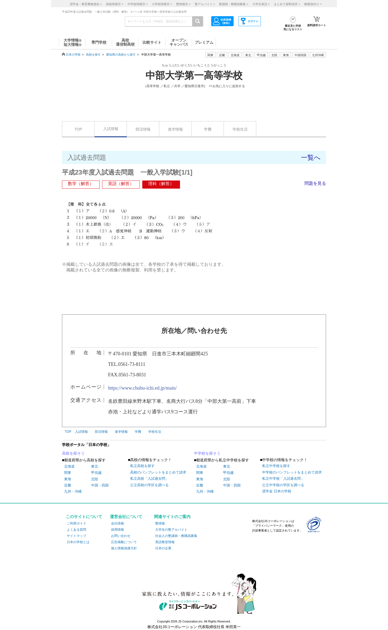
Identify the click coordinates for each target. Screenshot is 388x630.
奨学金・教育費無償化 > (86, 4)
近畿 (67, 485)
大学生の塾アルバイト (171, 530)
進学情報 (175, 129)
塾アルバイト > (205, 4)
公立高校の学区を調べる (149, 485)
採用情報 (117, 530)
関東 (67, 473)
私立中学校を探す (276, 466)
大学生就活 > (261, 4)
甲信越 (96, 473)
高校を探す (93, 54)
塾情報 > (183, 4)
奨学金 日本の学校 (276, 491)
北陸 (94, 479)
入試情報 (110, 129)
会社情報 (117, 523)
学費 (208, 129)
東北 (94, 466)
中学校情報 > (137, 4)
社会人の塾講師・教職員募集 (176, 536)
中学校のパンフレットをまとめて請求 (292, 472)
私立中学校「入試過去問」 (283, 478)
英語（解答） (121, 183)
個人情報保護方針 (124, 548)
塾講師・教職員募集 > (233, 4)
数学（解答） (81, 183)
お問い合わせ (120, 536)
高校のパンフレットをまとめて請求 (158, 472)
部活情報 (143, 129)
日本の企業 (163, 548)
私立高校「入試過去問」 (149, 478)
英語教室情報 (165, 542)
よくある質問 (76, 530)
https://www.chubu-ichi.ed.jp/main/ (142, 388)
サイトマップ (76, 536)
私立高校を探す (142, 466)
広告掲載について (124, 542)
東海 (67, 479)
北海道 (235, 55)
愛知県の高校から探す (121, 54)
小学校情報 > (162, 4)
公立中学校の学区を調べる (283, 485)
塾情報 (160, 523)
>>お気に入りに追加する (227, 86)
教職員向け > (312, 4)
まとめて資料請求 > (287, 4)
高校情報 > (114, 4)
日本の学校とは (78, 542)
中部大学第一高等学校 (194, 75)
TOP (78, 129)
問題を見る (315, 183)
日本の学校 (73, 54)
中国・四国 (100, 485)
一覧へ (311, 157)
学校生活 (240, 129)
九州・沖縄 (73, 491)
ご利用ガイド (76, 523)
